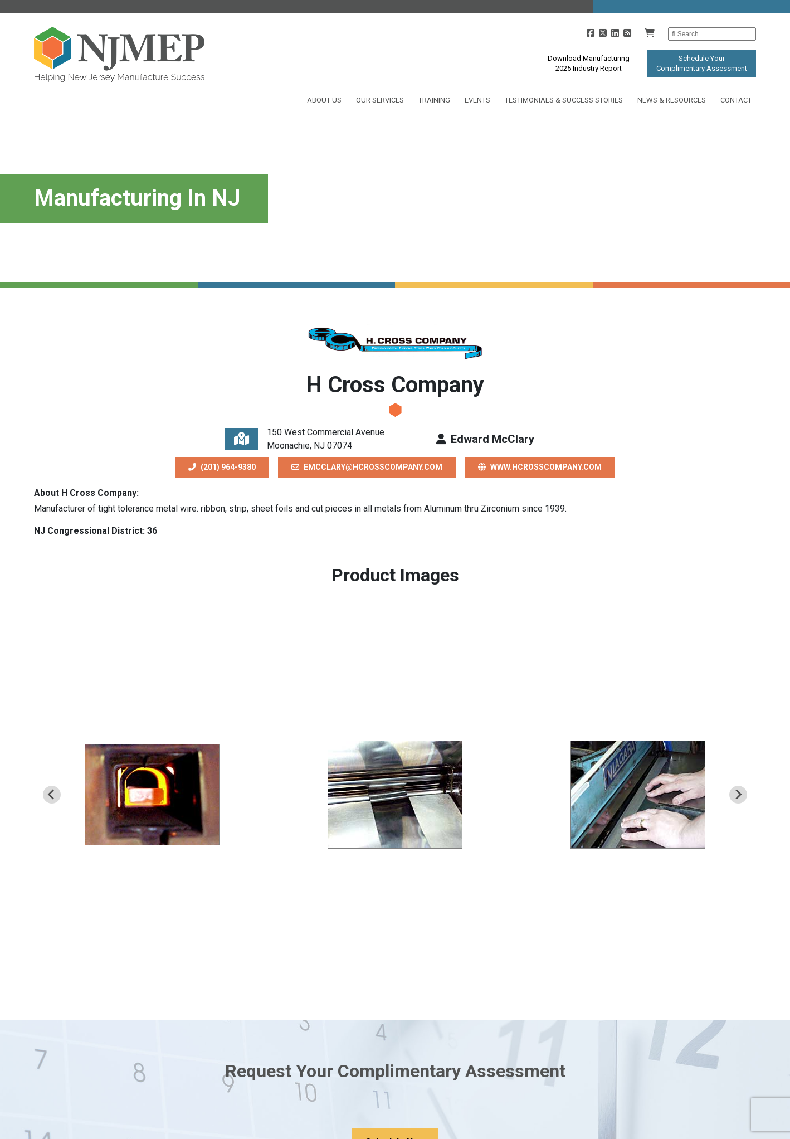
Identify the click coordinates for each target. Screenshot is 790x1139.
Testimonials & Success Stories (564, 100)
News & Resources (671, 100)
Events (477, 100)
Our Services (380, 100)
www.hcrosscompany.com (540, 467)
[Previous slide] (52, 795)
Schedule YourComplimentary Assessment (701, 63)
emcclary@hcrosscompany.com (366, 467)
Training (434, 100)
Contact (736, 100)
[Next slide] (738, 795)
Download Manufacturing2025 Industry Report (589, 63)
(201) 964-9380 (222, 467)
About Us (324, 100)
